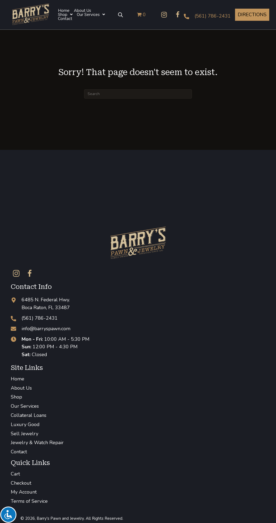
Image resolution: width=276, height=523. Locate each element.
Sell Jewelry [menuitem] (24, 433)
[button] (164, 14)
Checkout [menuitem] (21, 483)
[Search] (138, 94)
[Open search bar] (120, 14)
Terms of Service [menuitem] (29, 501)
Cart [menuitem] (15, 474)
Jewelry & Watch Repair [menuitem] (37, 442)
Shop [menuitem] (16, 397)
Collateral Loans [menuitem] (28, 415)
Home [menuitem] (17, 379)
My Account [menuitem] (24, 492)
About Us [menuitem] (21, 388)
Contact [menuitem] (19, 451)
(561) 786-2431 (213, 16)
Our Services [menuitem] (25, 406)
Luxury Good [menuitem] (25, 424)
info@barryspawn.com (46, 328)
